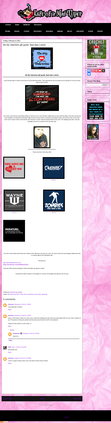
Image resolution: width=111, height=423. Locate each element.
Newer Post (7, 399)
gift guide (44, 294)
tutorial (100, 31)
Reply (9, 309)
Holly (9, 347)
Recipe (7, 31)
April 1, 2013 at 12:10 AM (19, 347)
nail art (69, 31)
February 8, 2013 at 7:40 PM (22, 304)
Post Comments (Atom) (46, 405)
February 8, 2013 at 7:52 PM (31, 333)
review (90, 31)
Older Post (77, 399)
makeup (60, 31)
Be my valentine (29, 294)
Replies (12, 330)
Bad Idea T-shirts (19, 294)
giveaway (49, 31)
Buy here (54, 180)
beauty (16, 31)
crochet (26, 31)
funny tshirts (37, 294)
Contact (8, 25)
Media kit (26, 25)
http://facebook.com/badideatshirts (15, 265)
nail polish (80, 31)
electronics (38, 31)
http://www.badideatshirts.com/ (12, 262)
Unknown (11, 304)
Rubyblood (16, 333)
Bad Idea (10, 294)
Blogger (67, 417)
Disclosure (38, 25)
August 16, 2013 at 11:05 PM (22, 358)
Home (17, 25)
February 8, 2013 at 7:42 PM (22, 315)
